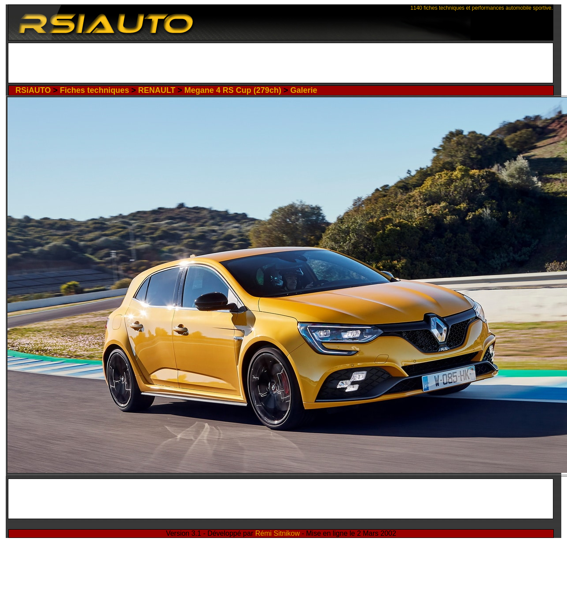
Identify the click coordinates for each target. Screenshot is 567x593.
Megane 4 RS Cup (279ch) (232, 90)
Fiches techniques (94, 90)
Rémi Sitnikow (277, 533)
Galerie (303, 90)
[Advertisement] (280, 65)
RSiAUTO (33, 90)
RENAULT (157, 90)
